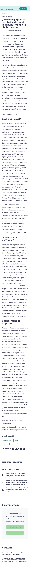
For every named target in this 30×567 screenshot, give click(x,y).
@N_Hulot (22, 207)
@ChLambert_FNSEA (9, 207)
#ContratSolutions (8, 224)
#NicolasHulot (20, 226)
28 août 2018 (22, 233)
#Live (4, 204)
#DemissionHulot (9, 226)
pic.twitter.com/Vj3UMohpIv (12, 229)
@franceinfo (10, 204)
